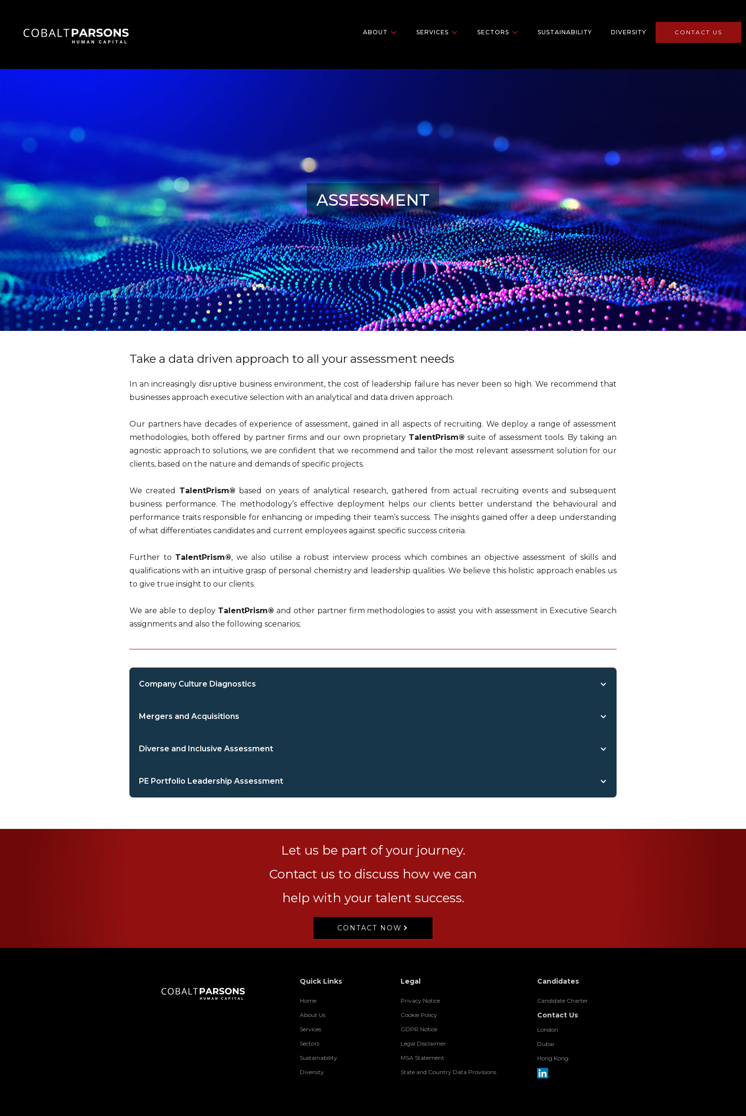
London (547, 1029)
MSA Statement (422, 1057)
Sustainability (565, 32)
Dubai (545, 1043)
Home (308, 1000)
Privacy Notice (420, 1000)
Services (310, 1029)
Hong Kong (553, 1058)
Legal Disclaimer (423, 1043)
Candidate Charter (562, 1000)
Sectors (309, 1043)
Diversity (628, 32)
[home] (68, 32)
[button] (380, 32)
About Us (312, 1014)
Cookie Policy (419, 1014)
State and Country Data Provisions (448, 1072)
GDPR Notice (419, 1029)
